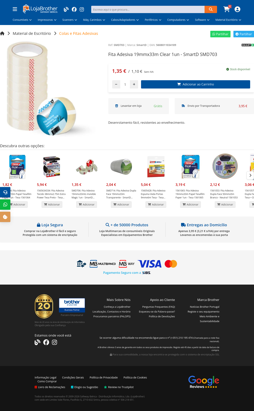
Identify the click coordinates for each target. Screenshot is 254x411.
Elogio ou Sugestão (84, 387)
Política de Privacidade (104, 377)
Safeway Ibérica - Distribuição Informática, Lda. (105, 396)
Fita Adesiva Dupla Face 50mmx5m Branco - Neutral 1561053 (224, 194)
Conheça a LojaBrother (117, 306)
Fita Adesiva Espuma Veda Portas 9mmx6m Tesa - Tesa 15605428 (153, 196)
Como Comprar (47, 381)
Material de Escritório (32, 33)
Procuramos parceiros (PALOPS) (111, 316)
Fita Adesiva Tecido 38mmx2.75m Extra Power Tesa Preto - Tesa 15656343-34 (51, 196)
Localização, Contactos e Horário (111, 311)
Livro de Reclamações (50, 387)
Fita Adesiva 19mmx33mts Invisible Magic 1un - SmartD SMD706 (84, 196)
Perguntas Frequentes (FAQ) (158, 306)
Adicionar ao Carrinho (195, 84)
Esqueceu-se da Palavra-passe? (157, 311)
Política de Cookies (135, 377)
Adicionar (17, 204)
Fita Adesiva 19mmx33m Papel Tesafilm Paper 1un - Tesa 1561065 (190, 194)
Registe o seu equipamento (203, 311)
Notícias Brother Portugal (204, 306)
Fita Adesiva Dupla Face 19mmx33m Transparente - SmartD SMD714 (121, 196)
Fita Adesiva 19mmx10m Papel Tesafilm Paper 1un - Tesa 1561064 (16, 194)
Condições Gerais (73, 377)
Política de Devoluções (162, 316)
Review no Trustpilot (119, 387)
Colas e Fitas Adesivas (78, 33)
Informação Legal (45, 377)
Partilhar (220, 34)
